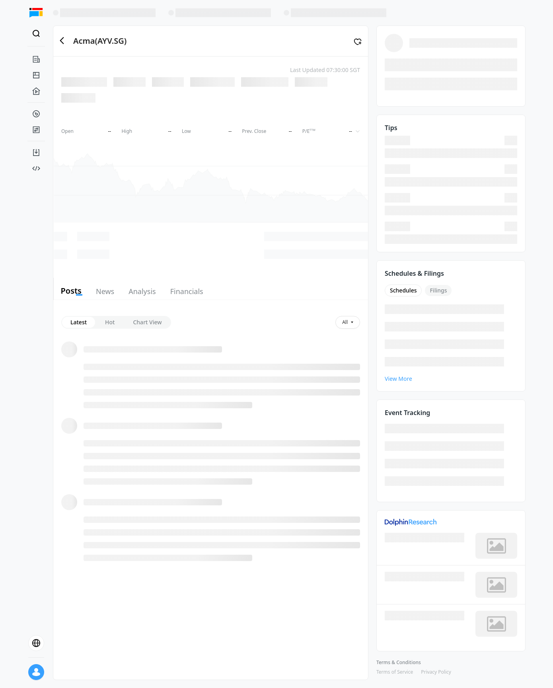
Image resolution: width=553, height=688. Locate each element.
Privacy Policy (436, 672)
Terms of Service (394, 672)
